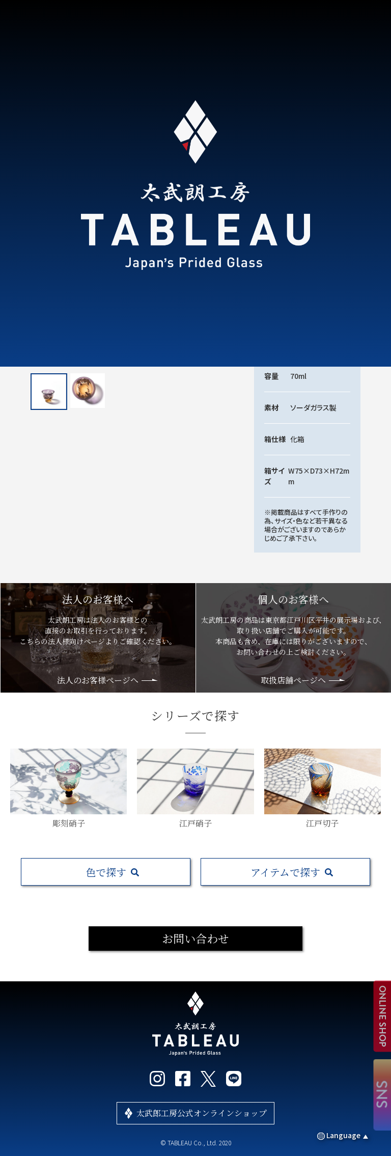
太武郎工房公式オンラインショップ (201, 1113)
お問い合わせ (195, 938)
